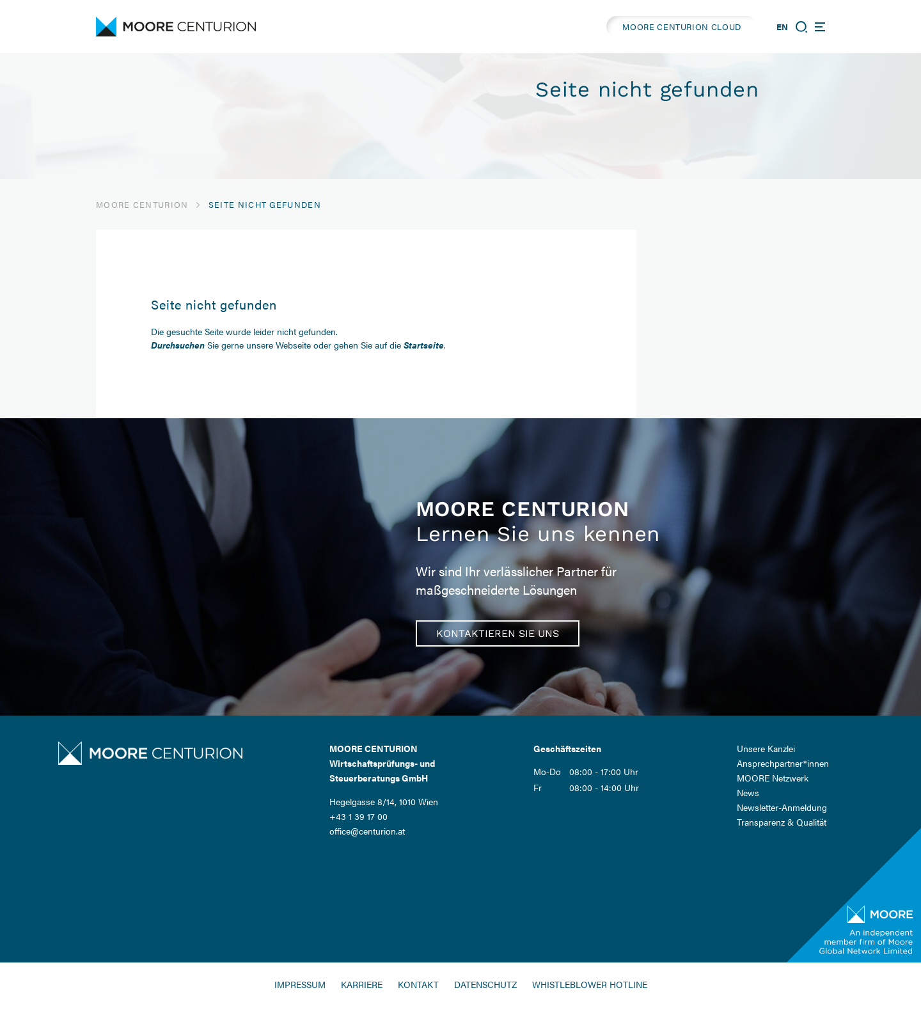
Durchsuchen (178, 344)
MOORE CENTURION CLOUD (681, 26)
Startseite (424, 344)
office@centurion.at (367, 830)
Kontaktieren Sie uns (497, 633)
